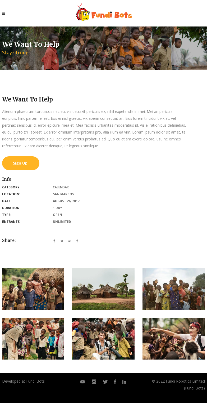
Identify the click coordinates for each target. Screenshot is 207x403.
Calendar (61, 187)
